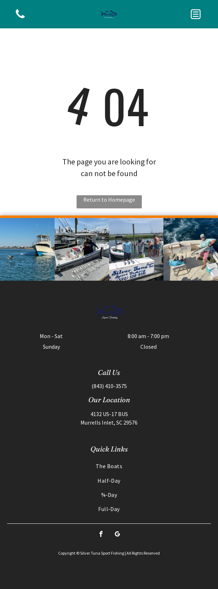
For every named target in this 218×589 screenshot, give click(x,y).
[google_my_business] (117, 534)
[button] (196, 14)
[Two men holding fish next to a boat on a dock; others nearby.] (136, 249)
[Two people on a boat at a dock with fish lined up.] (82, 249)
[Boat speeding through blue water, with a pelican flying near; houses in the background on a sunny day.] (27, 249)
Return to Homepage (109, 199)
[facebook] (100, 534)
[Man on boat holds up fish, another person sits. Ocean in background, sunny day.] (190, 249)
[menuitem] (109, 466)
